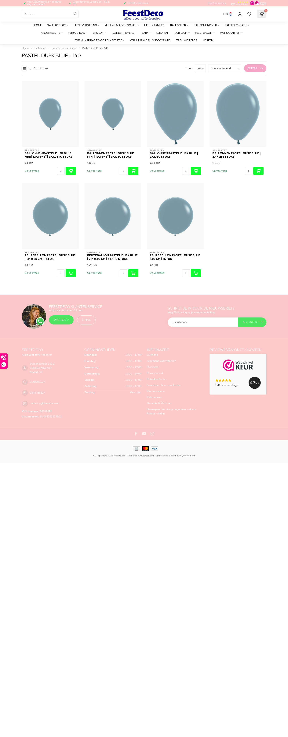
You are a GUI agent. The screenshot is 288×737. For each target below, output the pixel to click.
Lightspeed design (166, 455)
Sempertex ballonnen (64, 48)
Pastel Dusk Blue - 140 (95, 48)
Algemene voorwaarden (161, 361)
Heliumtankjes (154, 25)
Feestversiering (85, 25)
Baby (145, 33)
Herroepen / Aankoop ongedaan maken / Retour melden (171, 411)
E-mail (86, 320)
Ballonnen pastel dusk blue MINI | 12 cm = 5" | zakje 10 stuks (48, 155)
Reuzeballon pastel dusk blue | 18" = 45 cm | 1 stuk (50, 257)
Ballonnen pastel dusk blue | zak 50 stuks (174, 155)
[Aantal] (61, 171)
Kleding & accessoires (121, 25)
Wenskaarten (230, 33)
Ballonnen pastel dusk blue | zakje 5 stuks (236, 155)
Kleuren (162, 33)
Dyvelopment (187, 455)
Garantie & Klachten (159, 403)
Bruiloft (99, 33)
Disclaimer (153, 367)
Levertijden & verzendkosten (164, 385)
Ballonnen (178, 25)
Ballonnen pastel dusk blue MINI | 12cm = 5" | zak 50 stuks (110, 155)
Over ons (152, 355)
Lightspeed (147, 455)
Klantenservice (217, 3)
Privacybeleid (155, 373)
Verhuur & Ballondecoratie (150, 40)
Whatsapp (61, 320)
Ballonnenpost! (205, 25)
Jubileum (181, 33)
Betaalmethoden (157, 379)
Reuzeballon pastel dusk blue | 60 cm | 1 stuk (175, 257)
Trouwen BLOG (186, 40)
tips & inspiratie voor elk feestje (98, 40)
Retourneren (154, 397)
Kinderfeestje (50, 33)
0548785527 (37, 382)
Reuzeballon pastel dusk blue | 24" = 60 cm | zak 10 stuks (112, 257)
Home (38, 25)
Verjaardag (76, 33)
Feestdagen (203, 33)
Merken (208, 40)
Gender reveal (123, 33)
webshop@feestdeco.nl (44, 403)
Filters (255, 68)
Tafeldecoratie (236, 25)
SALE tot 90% (56, 25)
